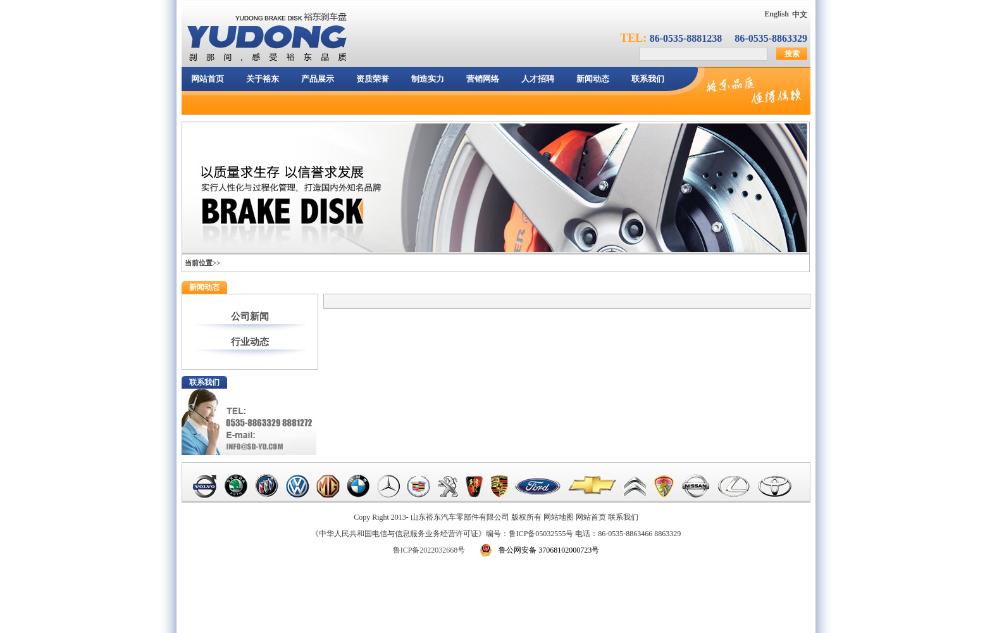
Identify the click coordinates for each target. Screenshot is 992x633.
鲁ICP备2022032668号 (429, 550)
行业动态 (250, 342)
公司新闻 (250, 316)
